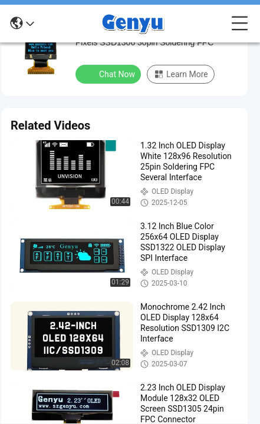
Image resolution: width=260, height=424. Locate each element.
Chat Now (109, 74)
